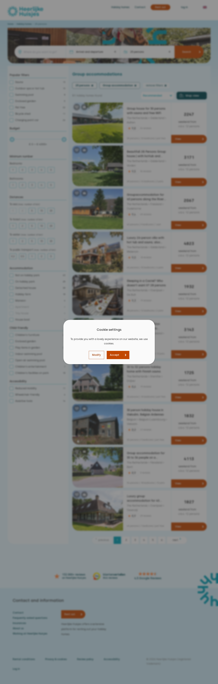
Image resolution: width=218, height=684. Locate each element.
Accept (114, 354)
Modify (96, 354)
